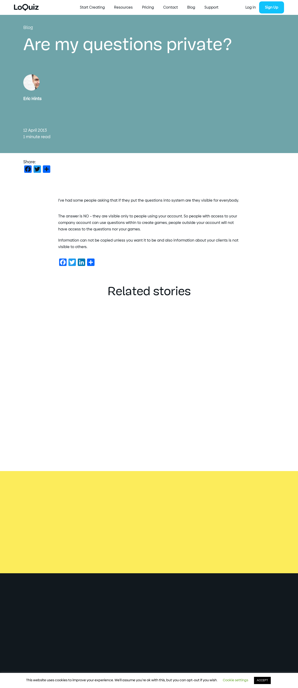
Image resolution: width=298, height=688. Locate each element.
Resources (123, 7)
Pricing (148, 7)
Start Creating (92, 7)
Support (211, 7)
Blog (191, 7)
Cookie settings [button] (235, 680)
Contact (170, 7)
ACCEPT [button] (262, 680)
